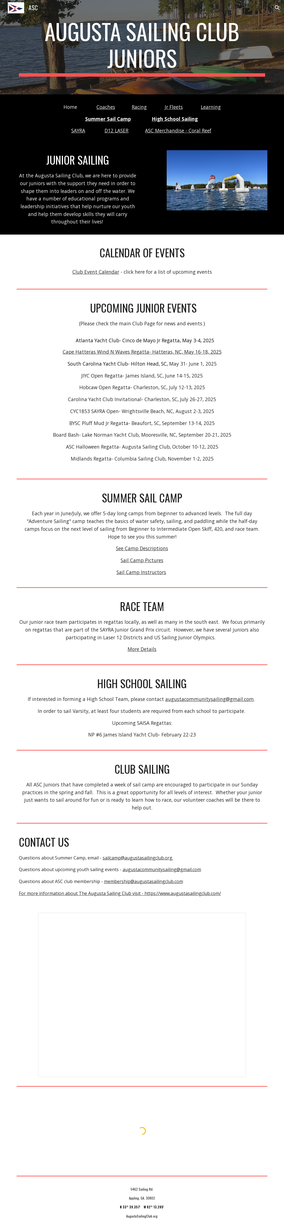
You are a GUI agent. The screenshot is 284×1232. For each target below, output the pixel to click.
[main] (142, 47)
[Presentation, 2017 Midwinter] (142, 995)
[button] (277, 7)
